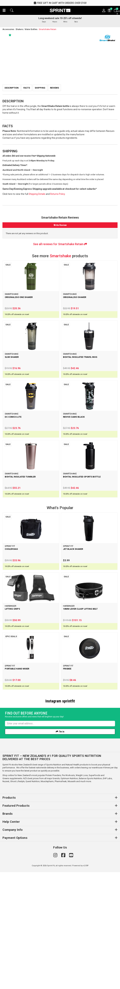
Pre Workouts (68, 892)
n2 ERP (85, 982)
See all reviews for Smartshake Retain (60, 244)
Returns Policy (57, 194)
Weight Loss (82, 892)
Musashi (72, 898)
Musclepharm (47, 898)
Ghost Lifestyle (17, 898)
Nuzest (5, 898)
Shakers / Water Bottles (26, 29)
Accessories (8, 29)
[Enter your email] (60, 840)
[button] (4, 10)
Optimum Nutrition (69, 895)
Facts (26, 88)
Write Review (60, 225)
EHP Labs (107, 895)
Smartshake (60, 256)
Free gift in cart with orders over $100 (60, 2)
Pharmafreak (61, 898)
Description (12, 88)
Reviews (54, 88)
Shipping (40, 88)
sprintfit (68, 701)
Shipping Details (37, 194)
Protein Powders (53, 892)
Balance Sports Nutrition (90, 895)
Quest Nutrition (33, 898)
